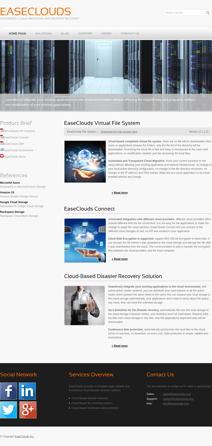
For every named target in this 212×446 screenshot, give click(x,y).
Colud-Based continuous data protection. (95, 408)
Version (198, 131)
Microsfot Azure (10, 182)
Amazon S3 (7, 192)
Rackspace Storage (12, 211)
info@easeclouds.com (176, 403)
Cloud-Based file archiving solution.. (93, 403)
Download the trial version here (119, 131)
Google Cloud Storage (14, 202)
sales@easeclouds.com (177, 394)
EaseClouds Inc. (24, 436)
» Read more (120, 192)
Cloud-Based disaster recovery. (90, 398)
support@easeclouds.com (178, 398)
